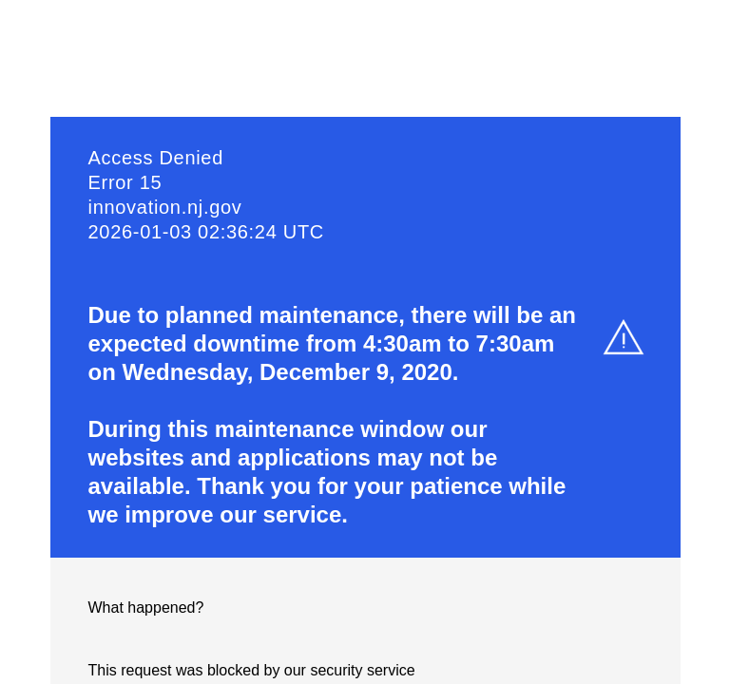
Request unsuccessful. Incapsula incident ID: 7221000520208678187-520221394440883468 (365, 342)
